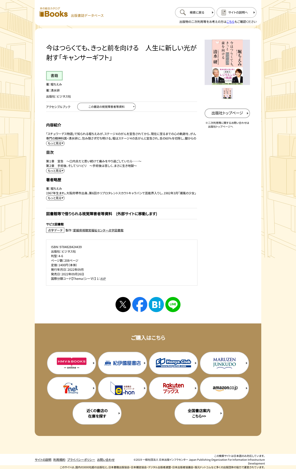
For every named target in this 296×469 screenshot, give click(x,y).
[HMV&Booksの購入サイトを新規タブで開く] (71, 363)
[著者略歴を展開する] (55, 198)
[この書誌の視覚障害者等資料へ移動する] (106, 107)
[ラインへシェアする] (172, 304)
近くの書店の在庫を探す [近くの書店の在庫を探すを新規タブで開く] (97, 413)
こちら (230, 21)
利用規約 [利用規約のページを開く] (59, 459)
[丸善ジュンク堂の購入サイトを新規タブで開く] (224, 363)
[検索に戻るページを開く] (195, 12)
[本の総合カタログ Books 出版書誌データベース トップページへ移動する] (71, 12)
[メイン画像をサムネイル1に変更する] (227, 93)
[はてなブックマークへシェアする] (156, 304)
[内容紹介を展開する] (55, 143)
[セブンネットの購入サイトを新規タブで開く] (71, 388)
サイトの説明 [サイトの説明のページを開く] (43, 459)
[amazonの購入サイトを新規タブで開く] (224, 388)
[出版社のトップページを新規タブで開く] (227, 113)
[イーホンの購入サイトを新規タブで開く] (122, 388)
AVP (103, 278)
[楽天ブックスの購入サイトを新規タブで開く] (173, 388)
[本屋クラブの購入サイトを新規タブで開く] (173, 363)
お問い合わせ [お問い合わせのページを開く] (106, 459)
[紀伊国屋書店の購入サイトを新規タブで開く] (122, 363)
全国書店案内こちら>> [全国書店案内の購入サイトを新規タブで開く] (199, 413)
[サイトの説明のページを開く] (237, 12)
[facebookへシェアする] (139, 304)
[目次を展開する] (55, 170)
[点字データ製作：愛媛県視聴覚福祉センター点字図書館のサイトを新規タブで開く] (121, 230)
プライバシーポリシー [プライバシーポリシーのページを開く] (81, 459)
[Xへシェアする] (123, 304)
